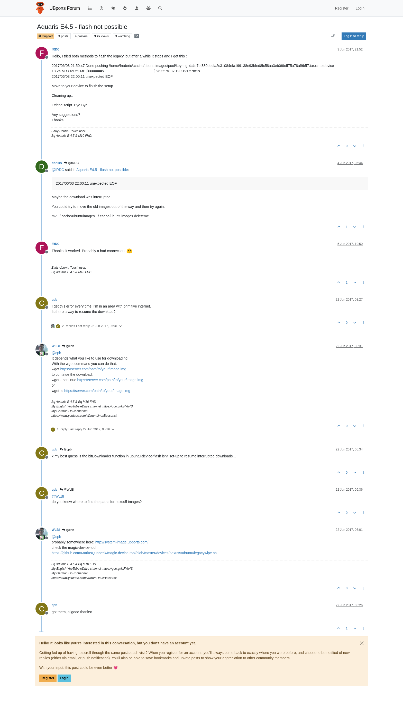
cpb (54, 299)
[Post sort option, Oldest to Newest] (333, 36)
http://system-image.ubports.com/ (122, 542)
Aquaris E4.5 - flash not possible (102, 170)
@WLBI (67, 489)
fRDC (56, 49)
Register (48, 678)
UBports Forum (65, 8)
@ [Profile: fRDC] (58, 170)
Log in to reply (354, 36)
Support (45, 36)
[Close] (362, 643)
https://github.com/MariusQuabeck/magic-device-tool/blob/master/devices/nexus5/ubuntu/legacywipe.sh (134, 553)
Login (64, 678)
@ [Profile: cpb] (56, 353)
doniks (57, 163)
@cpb (68, 346)
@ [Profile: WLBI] (58, 496)
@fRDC (71, 163)
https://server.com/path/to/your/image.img (93, 369)
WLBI (56, 346)
